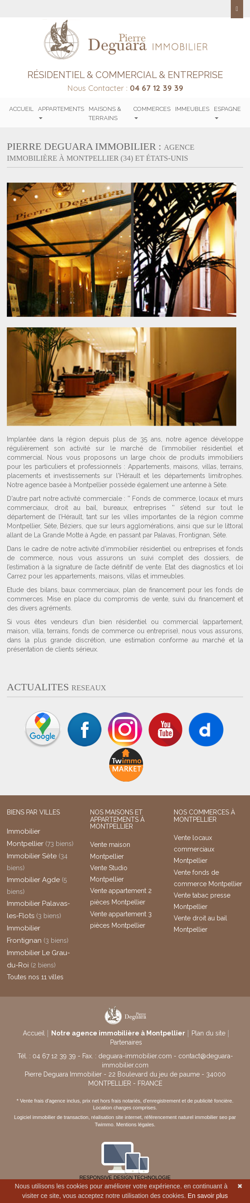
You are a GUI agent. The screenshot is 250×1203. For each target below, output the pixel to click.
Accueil (21, 108)
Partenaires (126, 1042)
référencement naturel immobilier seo (186, 1117)
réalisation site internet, (117, 1117)
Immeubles (192, 108)
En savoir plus (207, 1195)
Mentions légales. (135, 1124)
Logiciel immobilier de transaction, (52, 1117)
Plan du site (208, 1033)
